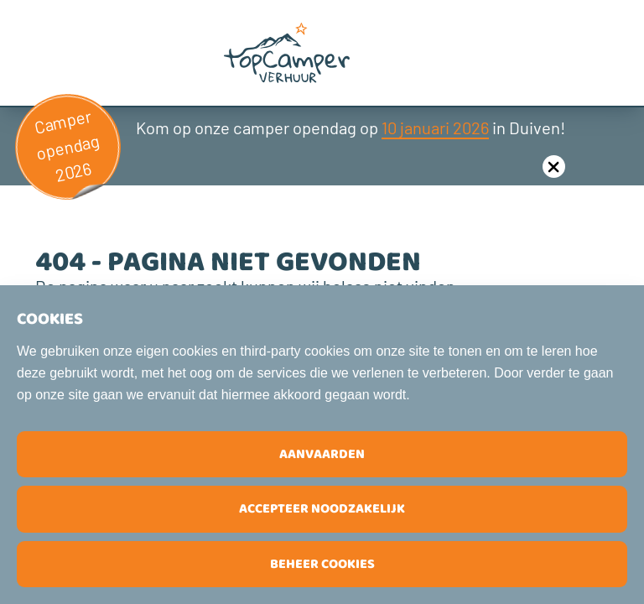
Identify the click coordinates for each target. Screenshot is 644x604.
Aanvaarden (322, 454)
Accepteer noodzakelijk (322, 508)
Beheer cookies (322, 564)
